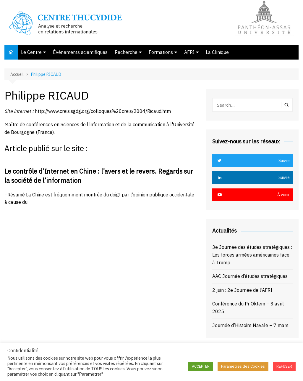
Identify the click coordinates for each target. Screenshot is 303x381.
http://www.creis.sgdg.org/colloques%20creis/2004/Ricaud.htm (103, 111)
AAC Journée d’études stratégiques (250, 276)
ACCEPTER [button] (201, 366)
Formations (161, 52)
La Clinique (217, 52)
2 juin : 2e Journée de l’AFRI (242, 290)
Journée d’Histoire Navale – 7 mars (250, 325)
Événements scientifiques (80, 52)
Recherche (126, 52)
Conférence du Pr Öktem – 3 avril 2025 (248, 307)
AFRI (189, 52)
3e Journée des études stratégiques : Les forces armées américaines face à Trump (252, 254)
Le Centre (31, 52)
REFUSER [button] (284, 366)
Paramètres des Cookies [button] (243, 366)
